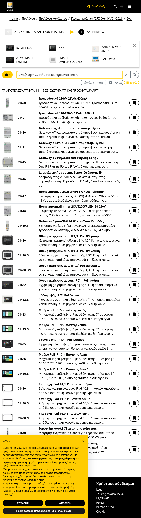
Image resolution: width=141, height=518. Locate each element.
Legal (99, 489)
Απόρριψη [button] (23, 503)
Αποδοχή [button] (64, 503)
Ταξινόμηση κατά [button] (92, 82)
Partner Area (105, 507)
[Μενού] (129, 6)
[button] (134, 102)
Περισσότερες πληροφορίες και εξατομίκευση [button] (43, 510)
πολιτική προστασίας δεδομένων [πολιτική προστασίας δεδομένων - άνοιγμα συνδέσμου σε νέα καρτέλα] (36, 451)
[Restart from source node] (126, 74)
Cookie (100, 511)
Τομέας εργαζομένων (110, 494)
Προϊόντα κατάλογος (53, 18)
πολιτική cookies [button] (27, 465)
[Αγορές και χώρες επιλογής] (122, 6)
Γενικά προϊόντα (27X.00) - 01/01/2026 (96, 18)
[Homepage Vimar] (10, 6)
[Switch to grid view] (115, 82)
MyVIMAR (96, 7)
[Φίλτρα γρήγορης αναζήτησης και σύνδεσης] (115, 6)
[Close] (134, 45)
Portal (100, 503)
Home (13, 18)
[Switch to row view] (131, 82)
